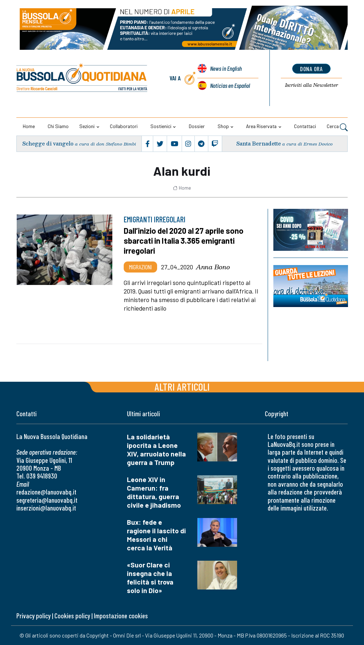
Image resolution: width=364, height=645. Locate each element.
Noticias (229, 85)
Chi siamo (58, 126)
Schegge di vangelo (48, 143)
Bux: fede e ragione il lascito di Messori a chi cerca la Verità (156, 535)
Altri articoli (182, 386)
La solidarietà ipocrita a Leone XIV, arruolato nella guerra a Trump (156, 449)
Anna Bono (213, 266)
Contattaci (305, 126)
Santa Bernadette (258, 143)
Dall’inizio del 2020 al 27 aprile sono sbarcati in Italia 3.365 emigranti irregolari (184, 240)
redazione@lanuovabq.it (46, 492)
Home (29, 126)
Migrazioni (140, 267)
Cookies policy (72, 616)
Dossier (197, 126)
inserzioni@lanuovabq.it (46, 508)
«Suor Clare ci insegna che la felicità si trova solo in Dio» (150, 577)
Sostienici (160, 126)
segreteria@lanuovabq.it (46, 500)
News (225, 69)
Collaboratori (124, 126)
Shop (223, 126)
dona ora (311, 69)
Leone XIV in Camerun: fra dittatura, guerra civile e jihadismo (154, 492)
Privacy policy (33, 616)
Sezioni (87, 126)
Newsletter (311, 85)
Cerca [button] (337, 127)
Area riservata (261, 126)
